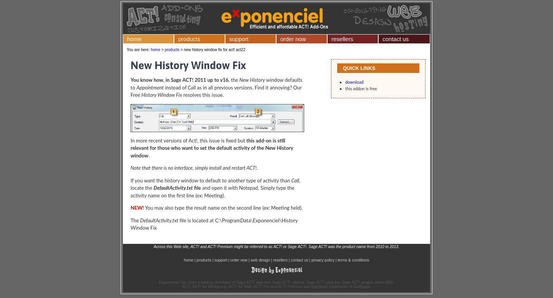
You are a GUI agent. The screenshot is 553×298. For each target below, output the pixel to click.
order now (293, 39)
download (354, 81)
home (134, 39)
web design (260, 260)
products (189, 39)
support (238, 39)
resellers (342, 39)
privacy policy (322, 260)
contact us (395, 39)
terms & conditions (353, 260)
